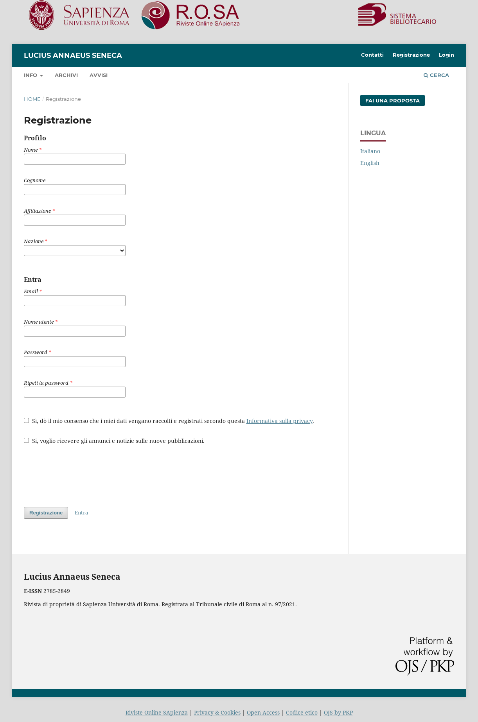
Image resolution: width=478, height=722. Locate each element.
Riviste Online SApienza (157, 712)
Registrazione (411, 55)
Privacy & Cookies (217, 712)
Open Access (263, 712)
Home (32, 99)
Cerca (436, 75)
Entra (81, 512)
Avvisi (99, 75)
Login (446, 55)
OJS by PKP (338, 712)
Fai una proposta (392, 100)
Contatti (372, 55)
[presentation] (83, 472)
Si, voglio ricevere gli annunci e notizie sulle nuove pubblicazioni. (114, 440)
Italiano (370, 151)
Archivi (66, 75)
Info (31, 75)
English (369, 163)
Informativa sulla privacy (279, 421)
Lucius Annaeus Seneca (73, 55)
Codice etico (302, 712)
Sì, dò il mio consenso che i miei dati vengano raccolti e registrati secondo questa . (169, 421)
